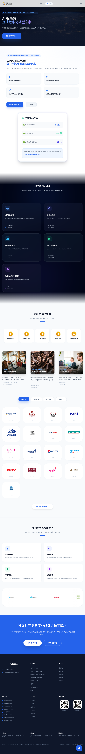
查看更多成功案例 (42, 506)
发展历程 (33, 707)
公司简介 (33, 700)
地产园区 (48, 399)
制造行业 (36, 399)
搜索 (40, 3)
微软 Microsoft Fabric (36, 671)
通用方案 (61, 668)
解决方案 (61, 663)
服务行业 (61, 399)
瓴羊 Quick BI (34, 684)
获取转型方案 (52, 643)
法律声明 (68, 744)
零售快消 (61, 671)
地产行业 (61, 677)
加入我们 (33, 713)
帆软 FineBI (34, 690)
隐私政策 (62, 744)
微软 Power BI (34, 668)
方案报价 (33, 716)
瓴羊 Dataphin (34, 687)
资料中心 (33, 710)
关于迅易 (33, 696)
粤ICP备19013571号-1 (77, 744)
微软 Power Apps (35, 680)
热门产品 (33, 663)
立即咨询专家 (12, 36)
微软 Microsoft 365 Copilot (38, 674)
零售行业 (23, 399)
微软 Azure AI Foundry (37, 677)
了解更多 (31, 104)
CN (47, 3)
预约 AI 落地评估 (15, 104)
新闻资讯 (33, 704)
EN (50, 3)
